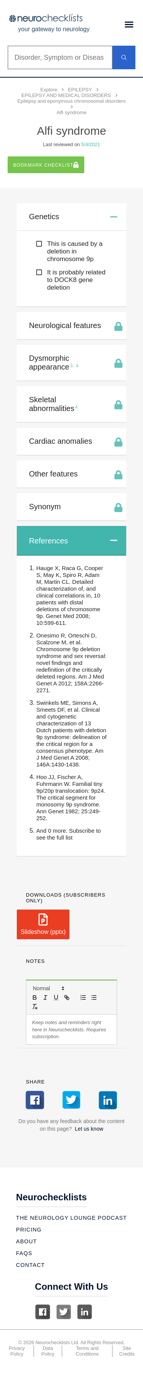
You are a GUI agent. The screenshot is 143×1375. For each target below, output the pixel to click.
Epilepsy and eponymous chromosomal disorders (72, 101)
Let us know (89, 1129)
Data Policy (48, 1351)
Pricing (29, 1230)
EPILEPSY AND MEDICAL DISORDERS (66, 95)
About (26, 1241)
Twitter (63, 1311)
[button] (48, 988)
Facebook (42, 1311)
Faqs (24, 1253)
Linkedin (84, 1311)
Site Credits (127, 1351)
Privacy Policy (17, 1351)
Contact (30, 1265)
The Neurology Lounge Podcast (71, 1218)
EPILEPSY (80, 89)
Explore (48, 89)
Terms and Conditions (87, 1351)
